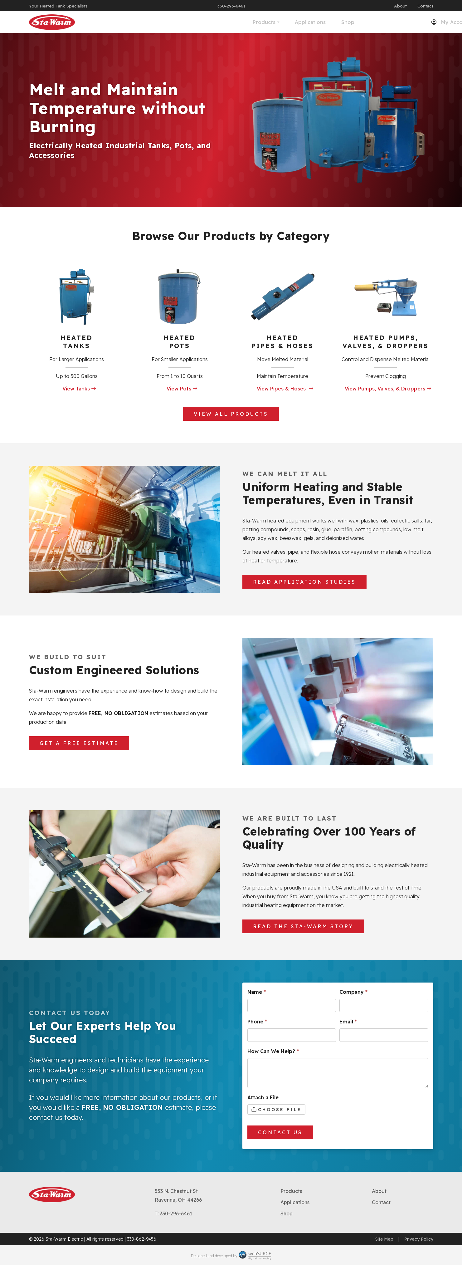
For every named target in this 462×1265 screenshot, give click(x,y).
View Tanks (79, 388)
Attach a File (263, 1097)
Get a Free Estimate (79, 743)
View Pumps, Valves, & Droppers (388, 388)
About (400, 5)
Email (348, 1021)
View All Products (231, 414)
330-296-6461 (231, 5)
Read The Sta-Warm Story (303, 926)
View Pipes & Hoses (285, 388)
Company (353, 992)
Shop (255, 22)
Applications (217, 22)
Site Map (384, 1239)
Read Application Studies (304, 582)
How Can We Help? (273, 1051)
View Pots (182, 388)
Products (171, 22)
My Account (363, 22)
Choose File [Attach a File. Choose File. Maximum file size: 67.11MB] (280, 1109)
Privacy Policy (418, 1239)
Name (256, 992)
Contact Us (280, 1132)
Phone (257, 1021)
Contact (425, 5)
